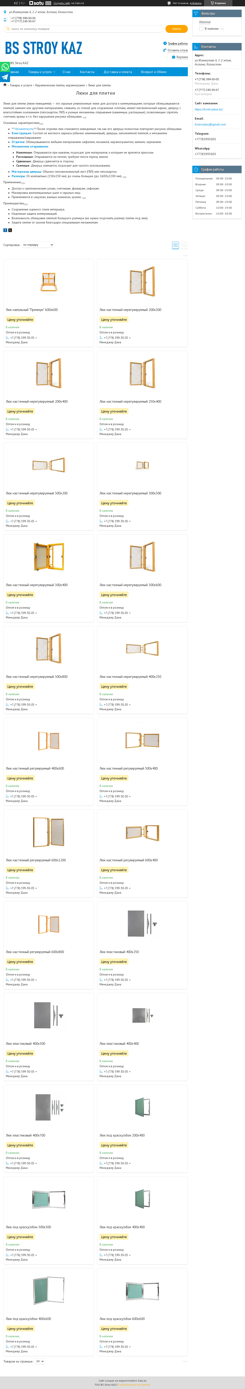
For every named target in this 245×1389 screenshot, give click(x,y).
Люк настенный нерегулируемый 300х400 (36, 585)
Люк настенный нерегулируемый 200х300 (130, 310)
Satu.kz (142, 1380)
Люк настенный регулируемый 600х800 (35, 952)
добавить (196, 3)
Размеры (18, 176)
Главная (13, 72)
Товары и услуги (40, 72)
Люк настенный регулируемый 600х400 (129, 860)
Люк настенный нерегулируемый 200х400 (36, 401)
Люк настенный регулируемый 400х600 (35, 768)
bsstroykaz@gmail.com (210, 124)
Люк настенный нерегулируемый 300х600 (130, 585)
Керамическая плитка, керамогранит (60, 85)
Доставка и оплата (118, 72)
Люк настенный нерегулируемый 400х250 (130, 676)
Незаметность (24, 129)
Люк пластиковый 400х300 (25, 1043)
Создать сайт (62, 3)
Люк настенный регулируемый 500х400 (129, 768)
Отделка (18, 142)
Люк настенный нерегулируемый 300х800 (36, 676)
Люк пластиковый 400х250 (119, 952)
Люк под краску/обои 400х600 (28, 1319)
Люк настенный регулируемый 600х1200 (36, 860)
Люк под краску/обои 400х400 (122, 1227)
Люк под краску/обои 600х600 (122, 1319)
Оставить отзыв (178, 50)
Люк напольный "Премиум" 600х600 (32, 310)
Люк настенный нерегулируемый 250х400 (130, 401)
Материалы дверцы (26, 172)
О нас (67, 72)
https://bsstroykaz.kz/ (209, 109)
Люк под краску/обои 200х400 (122, 1135)
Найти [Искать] (176, 29)
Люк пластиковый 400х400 (119, 1043)
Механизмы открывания (30, 146)
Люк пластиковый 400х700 (25, 1135)
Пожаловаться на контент (134, 1384)
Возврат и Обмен (154, 72)
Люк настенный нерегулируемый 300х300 (130, 493)
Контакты (87, 72)
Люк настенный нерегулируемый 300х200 (36, 493)
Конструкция (21, 133)
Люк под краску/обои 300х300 (28, 1227)
